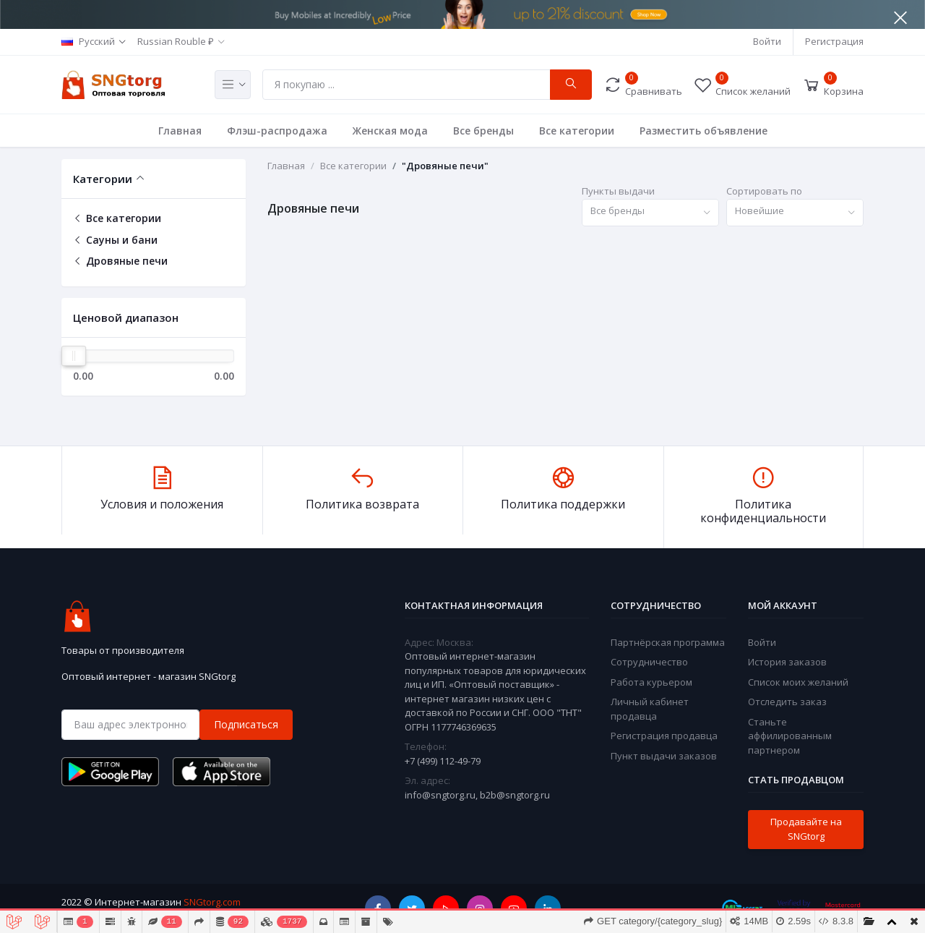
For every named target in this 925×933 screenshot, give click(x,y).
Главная (180, 130)
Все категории (576, 130)
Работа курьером (651, 682)
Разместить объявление (703, 130)
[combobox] (650, 213)
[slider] (73, 356)
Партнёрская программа (668, 642)
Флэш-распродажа (277, 130)
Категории (102, 178)
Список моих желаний (798, 682)
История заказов (787, 661)
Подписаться (246, 724)
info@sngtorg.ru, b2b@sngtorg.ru (477, 794)
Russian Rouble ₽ (175, 41)
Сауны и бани (115, 240)
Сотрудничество (649, 661)
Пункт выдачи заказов (664, 755)
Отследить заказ (787, 701)
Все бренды (483, 130)
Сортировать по (764, 190)
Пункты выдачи (618, 190)
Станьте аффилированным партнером (790, 736)
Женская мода (390, 130)
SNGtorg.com (212, 901)
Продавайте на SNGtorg (806, 829)
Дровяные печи (120, 261)
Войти (767, 41)
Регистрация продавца (664, 735)
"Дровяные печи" (445, 165)
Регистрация (834, 41)
